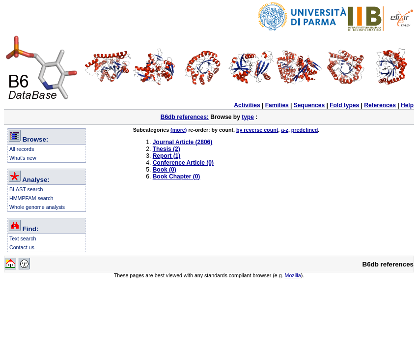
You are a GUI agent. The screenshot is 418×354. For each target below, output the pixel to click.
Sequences (309, 105)
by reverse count (257, 130)
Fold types (344, 105)
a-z (284, 130)
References (380, 105)
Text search (22, 238)
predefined (304, 130)
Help (407, 105)
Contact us (21, 247)
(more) (178, 130)
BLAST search (26, 189)
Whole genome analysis (37, 207)
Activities (247, 105)
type (248, 117)
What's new (22, 158)
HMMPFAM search (31, 198)
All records (21, 149)
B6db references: (185, 117)
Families (277, 105)
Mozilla (293, 275)
